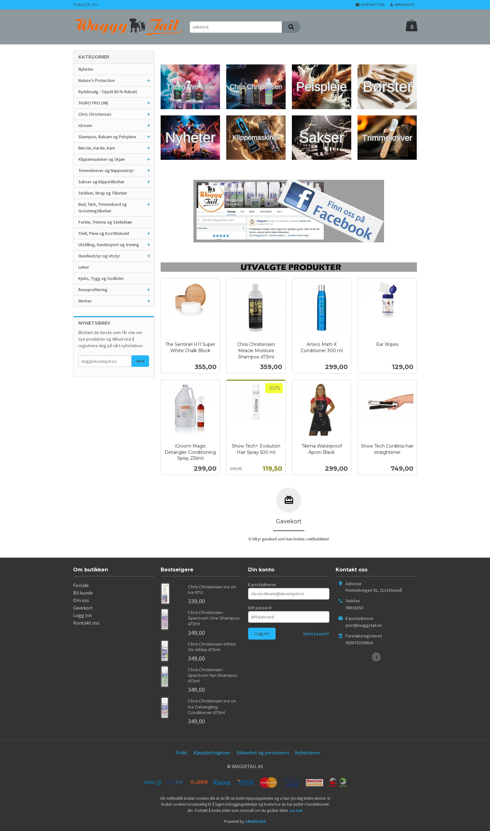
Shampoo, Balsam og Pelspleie (107, 136)
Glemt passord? (316, 633)
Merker (85, 301)
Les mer (296, 810)
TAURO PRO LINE (93, 103)
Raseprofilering (93, 289)
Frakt (182, 752)
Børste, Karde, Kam (96, 148)
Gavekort (83, 608)
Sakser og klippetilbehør (101, 182)
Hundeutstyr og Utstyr (99, 256)
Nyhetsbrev (307, 752)
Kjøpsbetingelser (212, 752)
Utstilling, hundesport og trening (108, 244)
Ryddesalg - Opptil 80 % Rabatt (107, 91)
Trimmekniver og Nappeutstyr (106, 170)
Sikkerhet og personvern (263, 752)
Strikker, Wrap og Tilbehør (102, 193)
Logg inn (82, 615)
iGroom (85, 125)
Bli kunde (83, 593)
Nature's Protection (96, 80)
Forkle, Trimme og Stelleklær (105, 222)
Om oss (81, 600)
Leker (83, 267)
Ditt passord (259, 608)
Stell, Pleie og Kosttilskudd (103, 233)
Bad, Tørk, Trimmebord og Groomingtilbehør (102, 207)
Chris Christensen (94, 114)
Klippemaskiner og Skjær (101, 159)
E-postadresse (262, 584)
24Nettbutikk (255, 821)
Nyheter (85, 69)
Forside (81, 585)
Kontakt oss (86, 623)
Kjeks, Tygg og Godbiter (101, 278)
